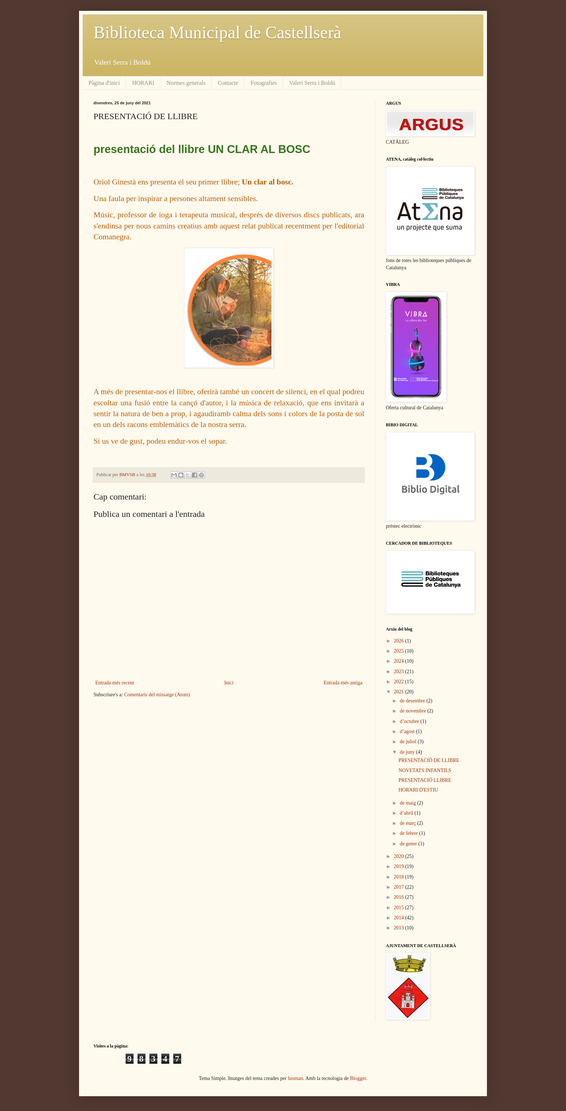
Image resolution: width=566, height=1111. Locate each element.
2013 (399, 928)
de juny (408, 752)
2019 (399, 866)
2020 (399, 856)
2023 (399, 671)
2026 (399, 641)
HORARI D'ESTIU (418, 790)
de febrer (409, 833)
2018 (399, 877)
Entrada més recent (114, 682)
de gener (409, 843)
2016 (399, 897)
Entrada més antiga (343, 682)
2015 (399, 907)
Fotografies (264, 83)
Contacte (228, 83)
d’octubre (410, 721)
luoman (295, 1078)
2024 (399, 661)
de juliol (409, 741)
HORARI (143, 83)
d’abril (407, 813)
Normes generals (185, 83)
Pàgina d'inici (104, 83)
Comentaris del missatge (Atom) (157, 694)
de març (408, 823)
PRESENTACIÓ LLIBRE (425, 780)
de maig (408, 803)
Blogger (358, 1078)
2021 (399, 691)
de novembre (413, 711)
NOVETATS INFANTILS (425, 770)
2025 (399, 651)
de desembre (413, 700)
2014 (399, 917)
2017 (399, 887)
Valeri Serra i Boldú (312, 83)
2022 (399, 681)
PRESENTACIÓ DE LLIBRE (429, 760)
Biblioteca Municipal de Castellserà (217, 32)
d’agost (408, 731)
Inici (229, 682)
